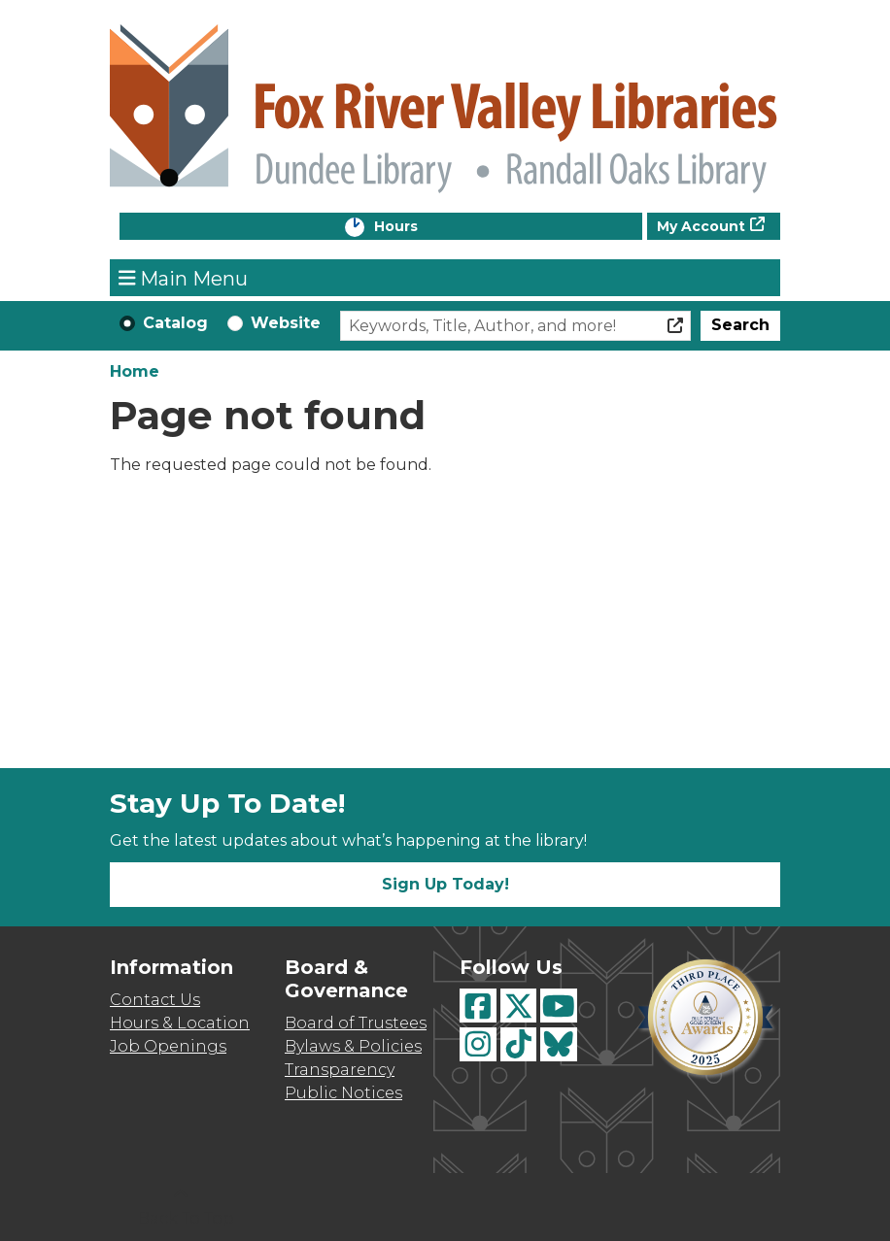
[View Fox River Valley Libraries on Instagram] (478, 1044)
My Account (701, 226)
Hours (416, 228)
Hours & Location (180, 1023)
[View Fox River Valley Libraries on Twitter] (518, 1006)
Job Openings (168, 1046)
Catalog (175, 323)
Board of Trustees (356, 1023)
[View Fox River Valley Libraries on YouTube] (558, 1006)
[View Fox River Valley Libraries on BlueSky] (558, 1044)
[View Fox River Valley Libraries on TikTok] (518, 1044)
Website (286, 323)
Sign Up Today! (445, 884)
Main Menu (184, 277)
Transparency (339, 1069)
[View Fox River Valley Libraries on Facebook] (478, 1006)
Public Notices (343, 1093)
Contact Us (155, 999)
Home (134, 371)
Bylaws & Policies (353, 1046)
